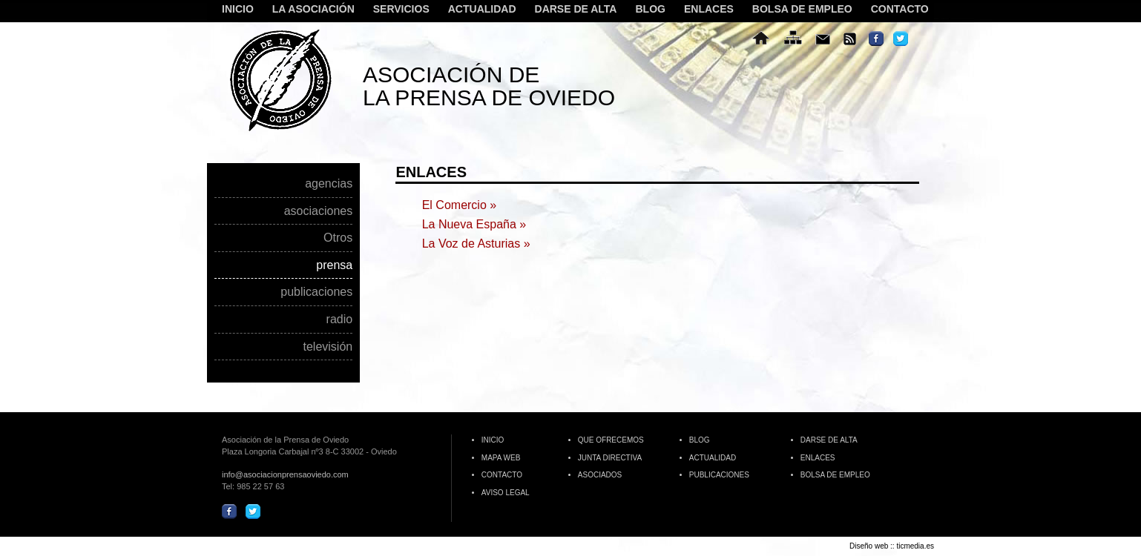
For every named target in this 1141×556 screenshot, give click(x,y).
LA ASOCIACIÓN (312, 10)
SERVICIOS (399, 10)
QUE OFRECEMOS (611, 440)
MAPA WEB (501, 458)
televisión (327, 347)
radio (339, 319)
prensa (334, 265)
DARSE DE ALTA (576, 9)
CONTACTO (900, 9)
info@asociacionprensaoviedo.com (285, 474)
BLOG (650, 9)
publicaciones (316, 292)
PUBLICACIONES (719, 475)
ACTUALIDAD (482, 9)
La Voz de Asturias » (476, 243)
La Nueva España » (474, 224)
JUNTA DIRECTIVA (610, 458)
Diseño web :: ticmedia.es (891, 546)
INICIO (238, 9)
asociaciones (318, 211)
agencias (328, 184)
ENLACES (709, 9)
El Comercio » (459, 205)
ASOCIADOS (600, 475)
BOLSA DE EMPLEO (802, 9)
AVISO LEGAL (505, 493)
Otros (337, 238)
